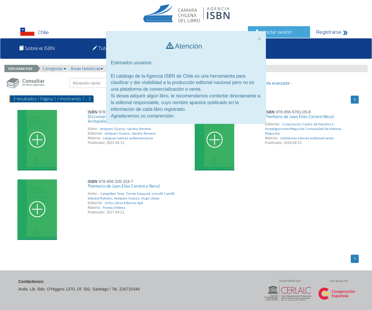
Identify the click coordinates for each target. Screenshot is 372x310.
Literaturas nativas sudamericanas (307, 138)
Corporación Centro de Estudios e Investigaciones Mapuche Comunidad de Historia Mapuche (303, 129)
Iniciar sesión (278, 32)
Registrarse (328, 32)
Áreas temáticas (87, 68)
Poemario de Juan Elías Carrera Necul (299, 116)
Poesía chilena (114, 208)
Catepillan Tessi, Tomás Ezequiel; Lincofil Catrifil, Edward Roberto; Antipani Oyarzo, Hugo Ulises (131, 196)
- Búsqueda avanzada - (271, 83)
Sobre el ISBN (37, 48)
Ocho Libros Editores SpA (124, 203)
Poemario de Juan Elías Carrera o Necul (124, 186)
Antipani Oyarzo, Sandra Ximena (125, 129)
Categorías (54, 68)
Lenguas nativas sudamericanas (128, 138)
